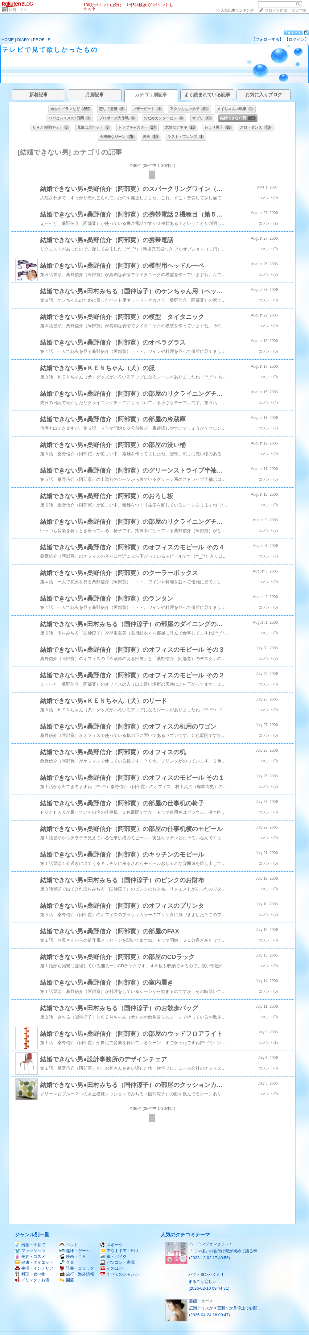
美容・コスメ (30, 1256)
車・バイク (113, 1256)
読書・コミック (77, 1268)
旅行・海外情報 (77, 1274)
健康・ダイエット (34, 1262)
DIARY (23, 39)
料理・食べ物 (30, 1274)
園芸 (67, 1280)
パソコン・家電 (117, 1262)
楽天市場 (299, 10)
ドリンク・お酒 (32, 1280)
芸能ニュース (201, 1301)
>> (235, 10)
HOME (8, 39)
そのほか (111, 1268)
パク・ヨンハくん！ (206, 1274)
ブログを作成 (276, 10)
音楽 (67, 1262)
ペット (69, 1244)
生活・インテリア (34, 1268)
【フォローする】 (267, 39)
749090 (293, 33)
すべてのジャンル (119, 1274)
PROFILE (42, 39)
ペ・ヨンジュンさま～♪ (210, 1244)
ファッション (30, 1250)
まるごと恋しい (202, 1281)
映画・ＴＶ (18, 10)
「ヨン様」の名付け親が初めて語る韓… (225, 1251)
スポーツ (111, 1244)
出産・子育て (30, 1244)
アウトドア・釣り (119, 1250)
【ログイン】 (297, 39)
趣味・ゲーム (75, 1250)
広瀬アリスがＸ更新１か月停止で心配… (225, 1308)
